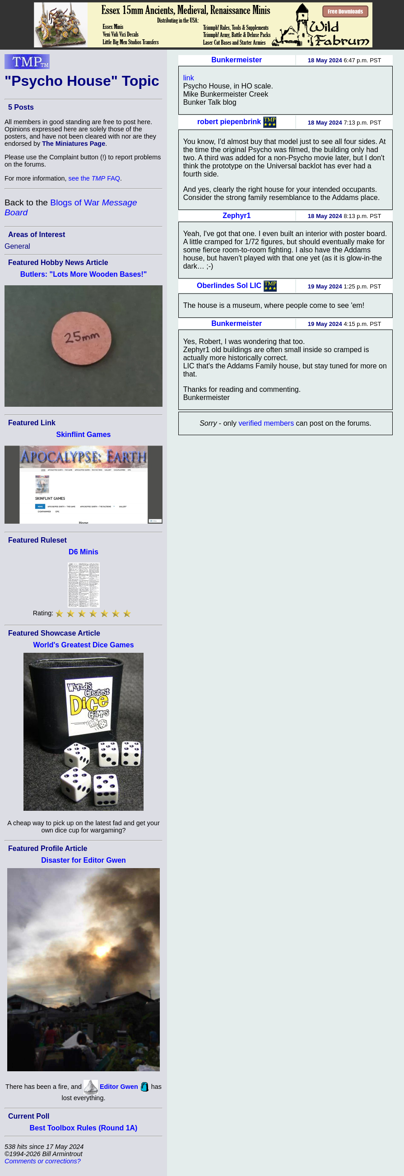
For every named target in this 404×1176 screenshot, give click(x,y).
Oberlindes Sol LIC (229, 285)
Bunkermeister (236, 60)
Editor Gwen (119, 1086)
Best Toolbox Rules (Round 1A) (84, 1128)
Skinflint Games (83, 434)
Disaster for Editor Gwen (83, 860)
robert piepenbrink (229, 122)
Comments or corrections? (43, 1161)
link (188, 78)
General (17, 246)
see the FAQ (94, 178)
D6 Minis (83, 552)
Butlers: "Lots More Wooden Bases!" (83, 274)
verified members (266, 423)
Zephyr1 (237, 215)
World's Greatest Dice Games (83, 645)
